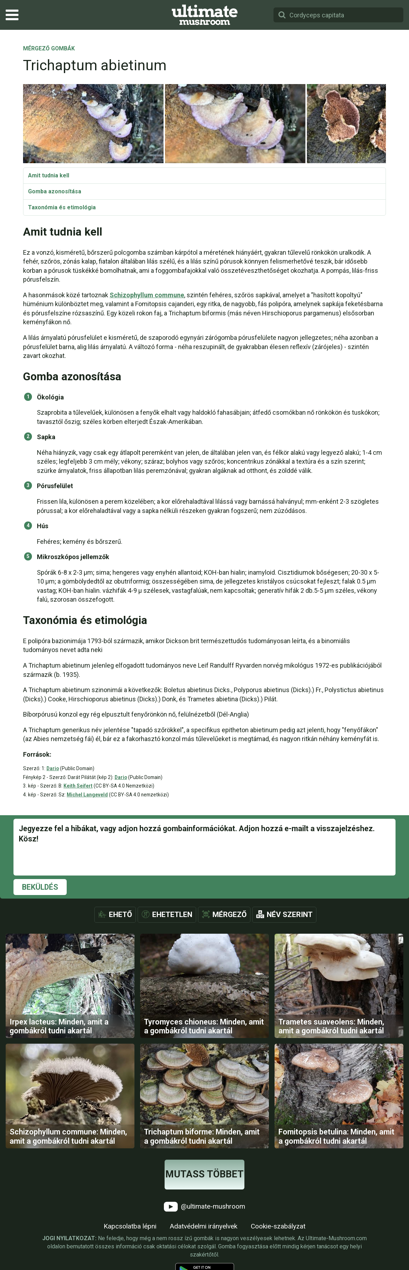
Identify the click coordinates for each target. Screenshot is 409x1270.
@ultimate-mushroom (204, 1207)
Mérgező (229, 914)
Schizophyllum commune (147, 295)
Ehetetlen (172, 914)
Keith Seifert (78, 786)
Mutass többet (204, 1174)
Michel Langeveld (87, 794)
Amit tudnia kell (48, 175)
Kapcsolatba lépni (130, 1226)
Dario (52, 768)
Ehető (120, 914)
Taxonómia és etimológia (62, 207)
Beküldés (40, 887)
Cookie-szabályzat (278, 1226)
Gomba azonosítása (54, 191)
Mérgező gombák (49, 49)
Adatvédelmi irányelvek (203, 1226)
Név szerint (290, 914)
